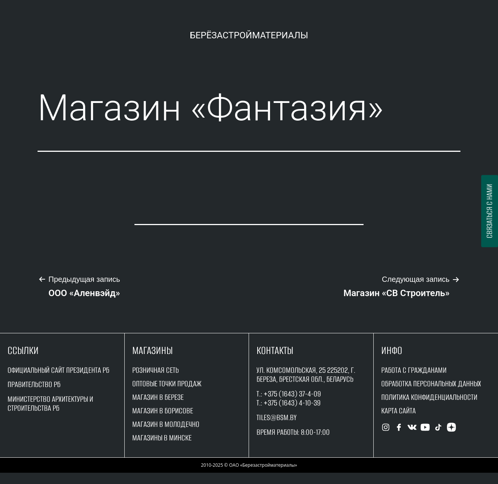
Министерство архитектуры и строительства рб (50, 403)
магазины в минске (162, 437)
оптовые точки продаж (166, 383)
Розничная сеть (155, 370)
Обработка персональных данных (431, 383)
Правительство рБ (34, 384)
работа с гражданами (414, 370)
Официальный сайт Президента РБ (58, 370)
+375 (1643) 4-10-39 (292, 402)
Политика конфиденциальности (429, 397)
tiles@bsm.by (277, 417)
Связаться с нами (489, 211)
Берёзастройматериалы (249, 35)
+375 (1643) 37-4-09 (292, 393)
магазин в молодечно (165, 424)
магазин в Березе (158, 397)
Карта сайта (398, 410)
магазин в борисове (162, 410)
